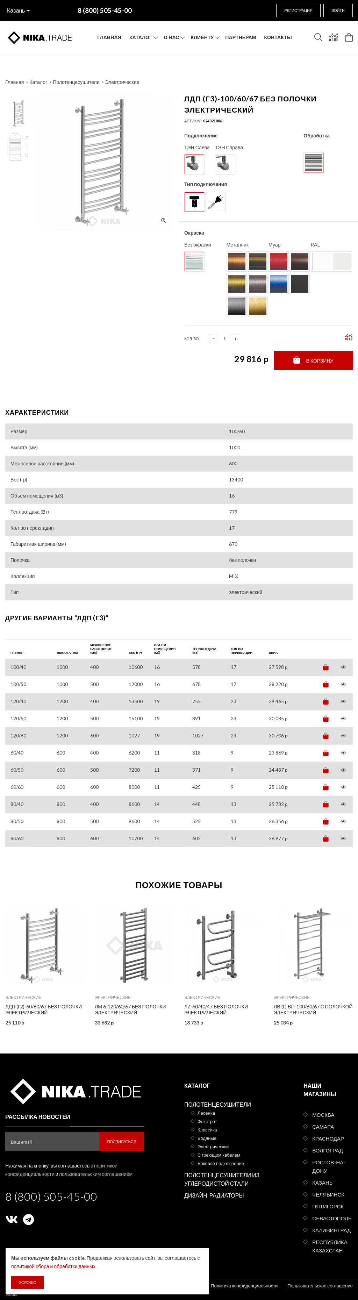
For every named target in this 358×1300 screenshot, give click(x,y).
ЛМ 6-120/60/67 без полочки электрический (130, 1009)
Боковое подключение (221, 1163)
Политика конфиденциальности (244, 1285)
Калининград (331, 1230)
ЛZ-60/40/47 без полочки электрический (216, 1009)
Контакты (278, 37)
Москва (323, 1115)
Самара (323, 1126)
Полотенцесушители (76, 82)
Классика (207, 1130)
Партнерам (240, 37)
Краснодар (328, 1138)
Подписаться (121, 1141)
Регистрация (298, 10)
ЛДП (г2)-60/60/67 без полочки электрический (43, 1009)
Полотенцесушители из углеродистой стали (221, 1179)
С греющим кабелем (219, 1155)
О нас (171, 37)
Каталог (140, 37)
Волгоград (327, 1150)
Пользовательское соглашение (320, 1285)
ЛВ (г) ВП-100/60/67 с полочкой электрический (313, 1009)
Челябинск (328, 1194)
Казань (16, 10)
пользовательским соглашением (96, 1174)
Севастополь (331, 1218)
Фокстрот (207, 1121)
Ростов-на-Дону (328, 1166)
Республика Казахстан (329, 1246)
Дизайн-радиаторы (214, 1195)
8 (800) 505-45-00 (51, 1196)
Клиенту (202, 37)
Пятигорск (328, 1206)
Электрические (122, 82)
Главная (109, 37)
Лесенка (206, 1113)
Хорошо (27, 1282)
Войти (338, 10)
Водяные (207, 1138)
